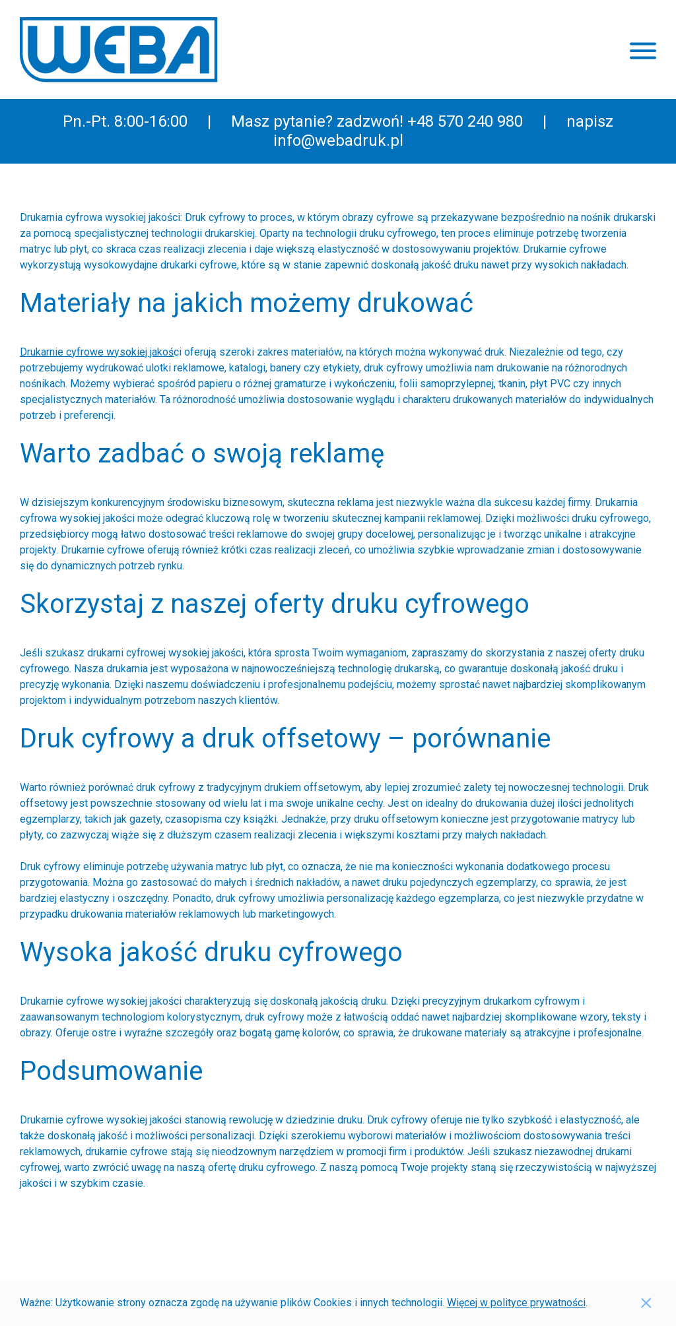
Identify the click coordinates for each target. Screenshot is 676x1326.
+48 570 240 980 (465, 121)
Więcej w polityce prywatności (516, 1302)
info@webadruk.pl (338, 140)
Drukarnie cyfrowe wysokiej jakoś (97, 352)
